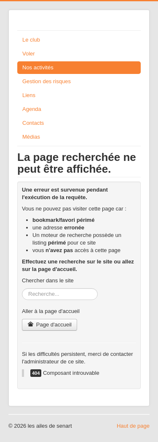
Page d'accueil (49, 324)
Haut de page (133, 426)
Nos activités (38, 67)
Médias (31, 137)
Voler (28, 53)
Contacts (33, 123)
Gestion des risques (46, 81)
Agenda (31, 109)
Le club (31, 40)
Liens (28, 95)
